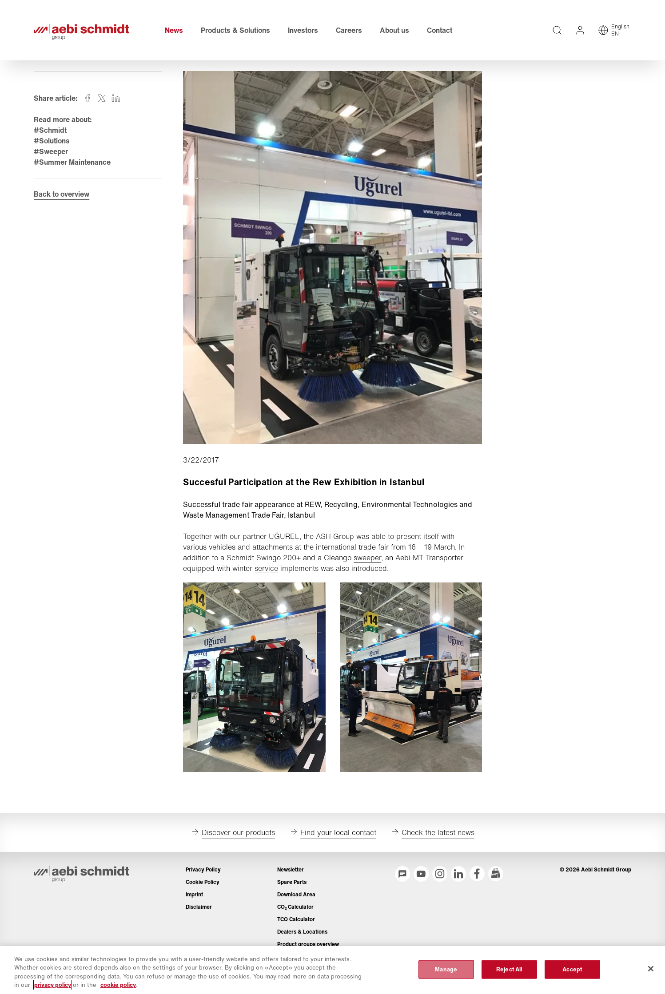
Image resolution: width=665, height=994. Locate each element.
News (174, 31)
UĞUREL (284, 538)
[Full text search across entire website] (557, 31)
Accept (572, 969)
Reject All (509, 969)
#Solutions (52, 142)
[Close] (651, 968)
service (267, 570)
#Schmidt (50, 132)
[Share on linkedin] (116, 99)
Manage (446, 969)
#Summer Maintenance (72, 163)
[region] (332, 970)
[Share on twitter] (102, 99)
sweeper (368, 559)
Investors (303, 31)
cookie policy (118, 985)
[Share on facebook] (88, 99)
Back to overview (62, 196)
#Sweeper (51, 153)
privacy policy (52, 985)
